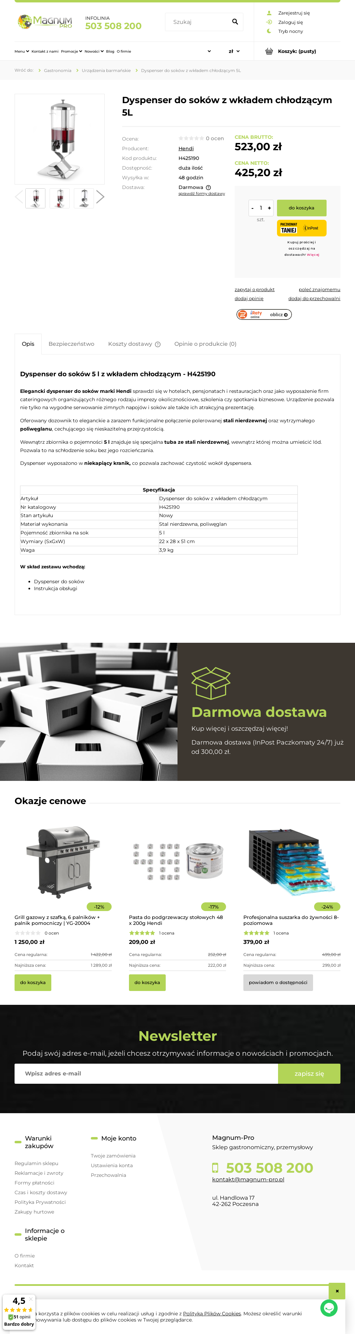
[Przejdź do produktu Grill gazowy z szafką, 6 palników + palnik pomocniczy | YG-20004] (63, 872)
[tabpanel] (177, 485)
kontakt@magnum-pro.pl (248, 1179)
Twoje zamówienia (113, 1156)
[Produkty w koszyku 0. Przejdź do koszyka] (297, 51)
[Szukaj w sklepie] (197, 22)
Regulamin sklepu (36, 1163)
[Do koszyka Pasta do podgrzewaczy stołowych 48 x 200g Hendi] (147, 982)
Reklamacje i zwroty (39, 1173)
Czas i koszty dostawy (41, 1192)
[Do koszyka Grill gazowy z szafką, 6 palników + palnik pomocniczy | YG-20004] (33, 982)
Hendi (186, 148)
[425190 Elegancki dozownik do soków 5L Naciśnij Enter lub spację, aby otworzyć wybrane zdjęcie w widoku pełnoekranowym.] (60, 139)
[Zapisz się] (309, 1074)
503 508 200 (113, 26)
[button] (19, 198)
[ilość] (261, 208)
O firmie (25, 1256)
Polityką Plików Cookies (212, 1313)
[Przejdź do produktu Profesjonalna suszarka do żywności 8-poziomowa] (291, 872)
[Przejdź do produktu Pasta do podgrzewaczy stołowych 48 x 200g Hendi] (177, 872)
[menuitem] (22, 51)
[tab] (28, 344)
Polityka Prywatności (40, 1202)
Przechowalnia (108, 1175)
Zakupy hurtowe (34, 1212)
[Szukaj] (235, 22)
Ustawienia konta (112, 1165)
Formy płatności (34, 1183)
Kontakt (24, 1265)
